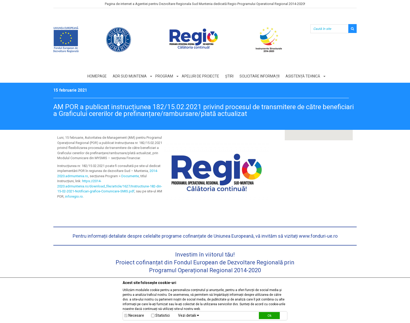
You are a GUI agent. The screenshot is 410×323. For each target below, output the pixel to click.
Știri (229, 76)
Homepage (97, 76)
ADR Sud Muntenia (130, 76)
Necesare (136, 315)
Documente (130, 176)
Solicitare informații (260, 76)
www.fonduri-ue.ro (318, 236)
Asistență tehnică (303, 76)
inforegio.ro (74, 196)
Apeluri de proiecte (200, 76)
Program (164, 76)
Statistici (162, 315)
